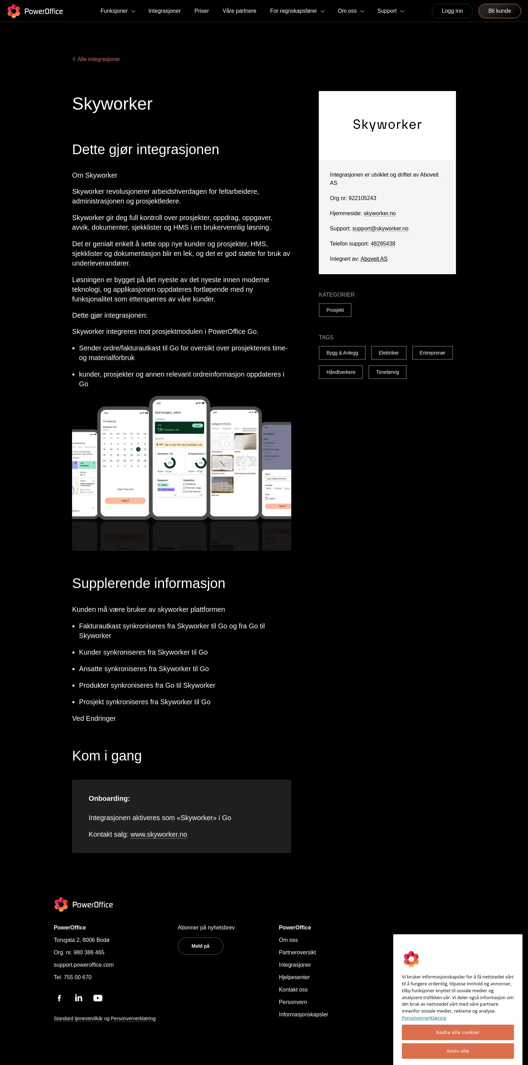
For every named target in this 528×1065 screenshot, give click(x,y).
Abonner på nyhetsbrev (206, 927)
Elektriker (389, 353)
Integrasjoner (295, 965)
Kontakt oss (293, 990)
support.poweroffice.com (84, 965)
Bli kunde (499, 11)
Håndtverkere (340, 372)
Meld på (201, 946)
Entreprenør (433, 353)
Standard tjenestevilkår (78, 1018)
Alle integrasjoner (96, 59)
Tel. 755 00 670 (72, 977)
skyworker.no (380, 213)
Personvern (293, 1002)
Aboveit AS (374, 259)
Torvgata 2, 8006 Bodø (82, 940)
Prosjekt (335, 310)
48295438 (383, 244)
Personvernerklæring (133, 1018)
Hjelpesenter (294, 977)
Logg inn (452, 11)
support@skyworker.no (380, 228)
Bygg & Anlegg (342, 353)
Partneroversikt (297, 952)
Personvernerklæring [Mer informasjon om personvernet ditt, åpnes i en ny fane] (424, 1044)
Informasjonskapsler (303, 1014)
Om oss (288, 940)
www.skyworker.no (159, 834)
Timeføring (387, 372)
